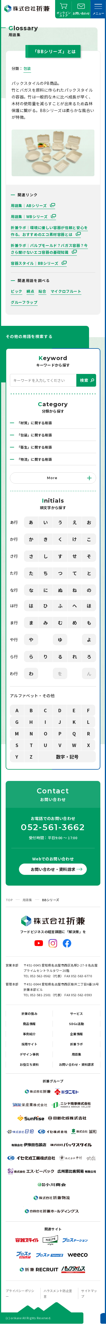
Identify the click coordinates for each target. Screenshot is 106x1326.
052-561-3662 (53, 827)
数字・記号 (67, 756)
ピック (16, 291)
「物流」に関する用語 (34, 459)
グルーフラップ (24, 302)
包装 (27, 68)
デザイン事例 (29, 1054)
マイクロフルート (66, 291)
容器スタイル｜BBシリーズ (35, 263)
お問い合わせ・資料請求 (53, 869)
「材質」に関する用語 (34, 422)
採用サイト (29, 1044)
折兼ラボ (76, 1044)
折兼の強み (29, 1013)
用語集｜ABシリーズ (29, 205)
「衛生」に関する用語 (34, 447)
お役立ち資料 (29, 1064)
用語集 (27, 899)
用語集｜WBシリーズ (30, 216)
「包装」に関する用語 (34, 434)
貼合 (42, 291)
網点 (30, 291)
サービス (76, 1013)
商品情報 (29, 1023)
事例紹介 (29, 1034)
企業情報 (76, 1034)
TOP (9, 899)
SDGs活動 (76, 1023)
